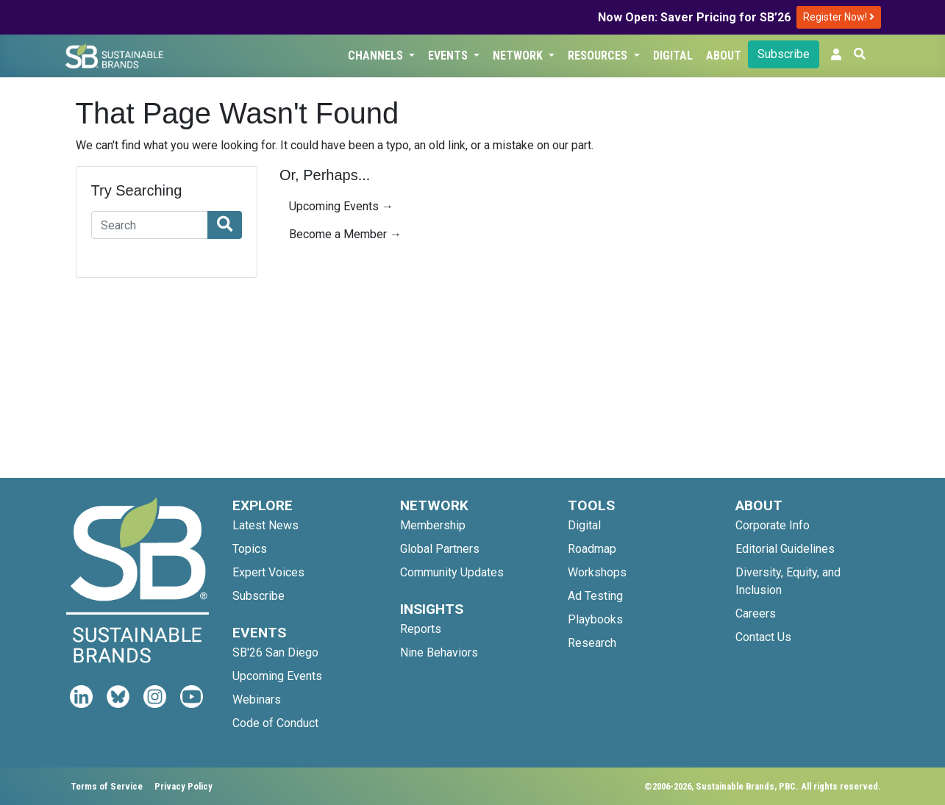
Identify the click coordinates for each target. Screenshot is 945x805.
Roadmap (592, 549)
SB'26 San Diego (275, 652)
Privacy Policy (183, 786)
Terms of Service (107, 786)
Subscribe (783, 54)
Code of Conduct (275, 723)
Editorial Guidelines (785, 549)
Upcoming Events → (341, 206)
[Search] (150, 225)
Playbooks (595, 619)
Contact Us (763, 637)
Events (449, 55)
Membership (433, 525)
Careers (755, 613)
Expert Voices (268, 572)
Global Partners (439, 549)
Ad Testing (595, 596)
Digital (673, 55)
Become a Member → (345, 234)
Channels (377, 55)
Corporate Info (772, 525)
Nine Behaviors (439, 652)
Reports (420, 629)
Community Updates (452, 572)
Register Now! (838, 17)
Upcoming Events (277, 676)
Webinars (256, 699)
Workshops (597, 572)
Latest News (265, 525)
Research (592, 643)
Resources (599, 55)
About (723, 55)
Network (519, 55)
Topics (249, 549)
